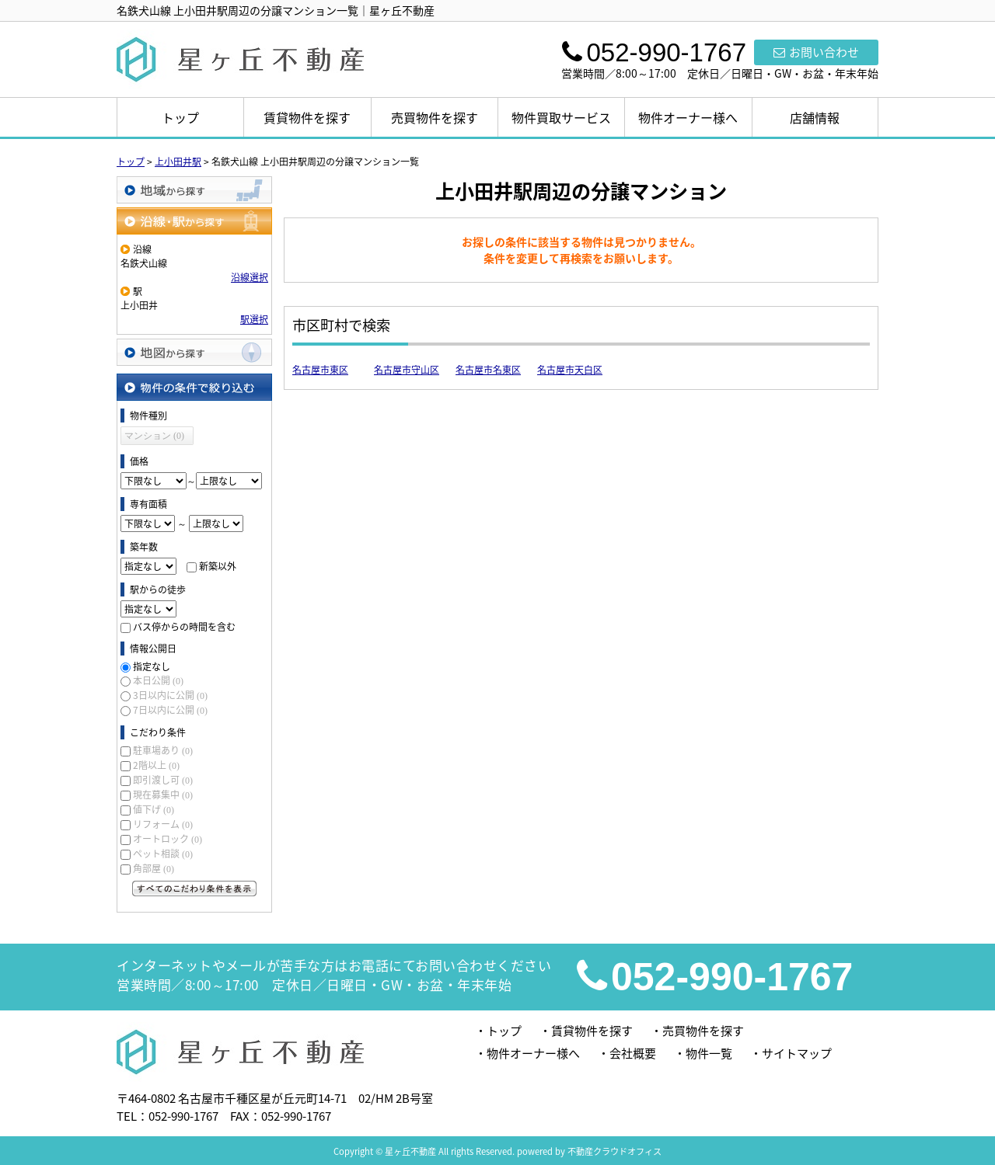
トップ (180, 117)
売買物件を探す (434, 117)
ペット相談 (163, 854)
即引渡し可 (163, 780)
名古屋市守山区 (406, 370)
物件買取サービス (561, 117)
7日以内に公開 (170, 710)
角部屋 (153, 868)
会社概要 (632, 1053)
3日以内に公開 (170, 695)
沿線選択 (249, 277)
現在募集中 (163, 795)
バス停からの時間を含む (184, 627)
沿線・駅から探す (194, 221)
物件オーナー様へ (688, 117)
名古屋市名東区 (488, 370)
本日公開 (158, 680)
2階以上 (156, 765)
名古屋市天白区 (569, 370)
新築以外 (217, 566)
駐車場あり (163, 750)
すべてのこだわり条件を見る (194, 888)
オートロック (167, 839)
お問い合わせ (816, 52)
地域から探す (194, 189)
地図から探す (194, 352)
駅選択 (254, 319)
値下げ (153, 809)
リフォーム (163, 824)
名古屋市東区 (320, 370)
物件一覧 (709, 1053)
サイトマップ (797, 1053)
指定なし (151, 666)
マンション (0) (154, 435)
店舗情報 (815, 117)
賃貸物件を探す (307, 117)
